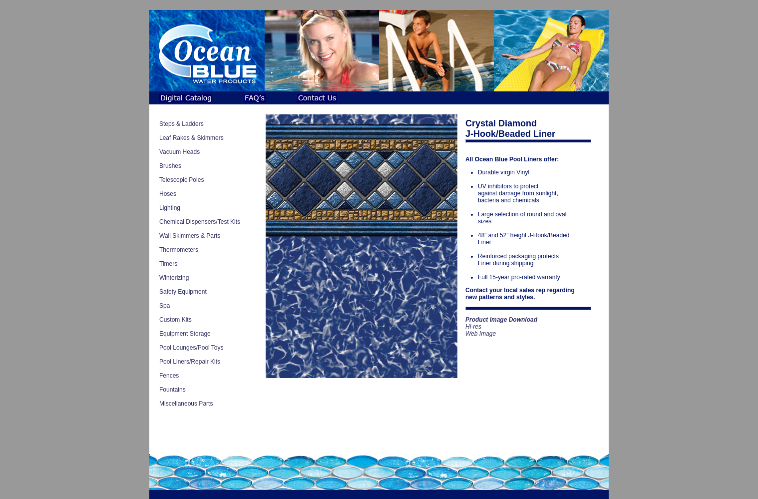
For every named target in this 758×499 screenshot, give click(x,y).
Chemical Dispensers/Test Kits (199, 221)
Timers (168, 263)
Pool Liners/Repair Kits (189, 361)
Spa (164, 305)
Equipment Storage (185, 333)
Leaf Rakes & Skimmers (191, 137)
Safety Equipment (183, 291)
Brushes (170, 165)
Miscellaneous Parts (186, 403)
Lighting (169, 207)
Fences (169, 375)
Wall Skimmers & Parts (189, 235)
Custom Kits (175, 319)
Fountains (172, 389)
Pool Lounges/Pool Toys (191, 347)
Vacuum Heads (179, 151)
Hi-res (473, 326)
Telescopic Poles (181, 179)
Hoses (167, 193)
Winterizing (174, 277)
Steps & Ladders (181, 123)
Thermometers (178, 249)
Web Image (480, 333)
